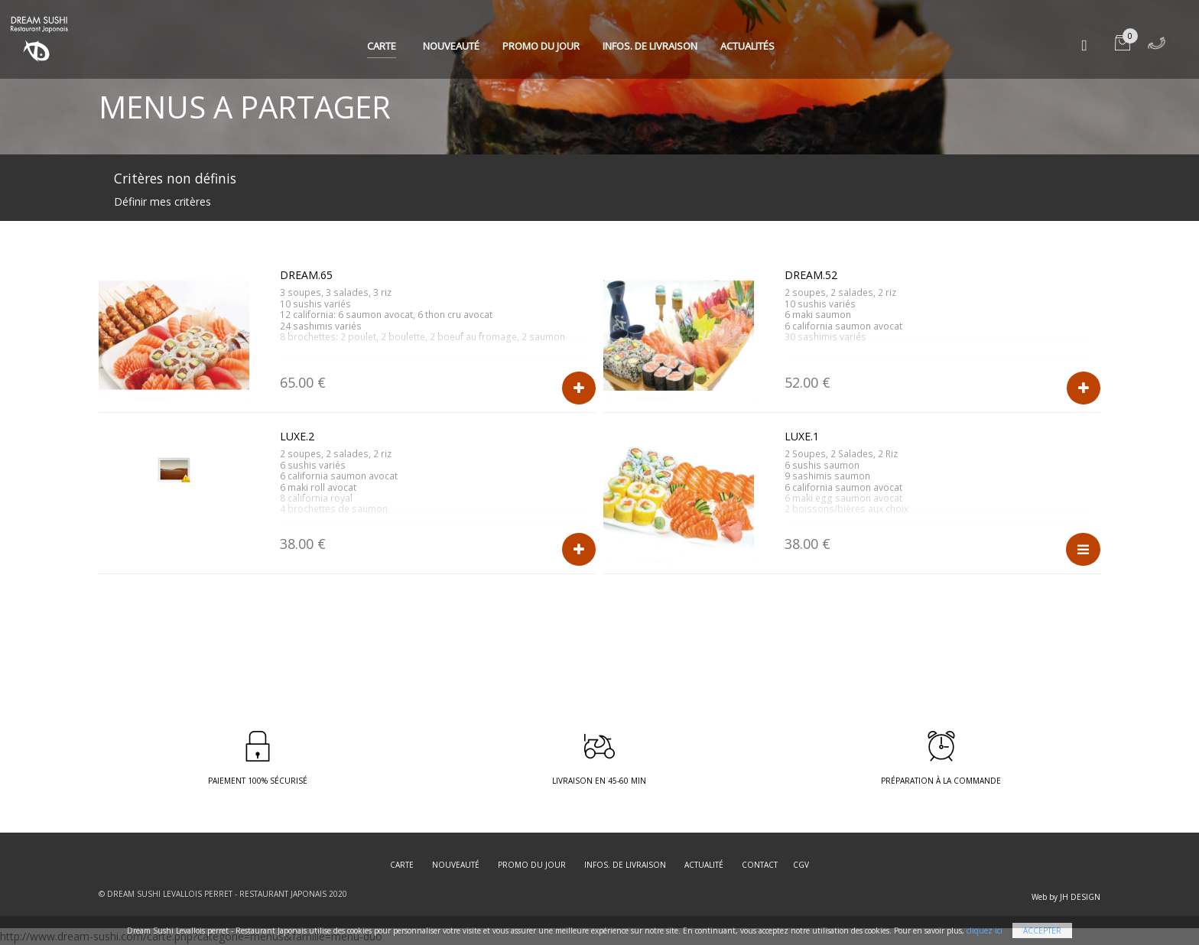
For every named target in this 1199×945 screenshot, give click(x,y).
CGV (801, 864)
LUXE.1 (802, 436)
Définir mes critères (162, 201)
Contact (760, 864)
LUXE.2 (297, 436)
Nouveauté (451, 46)
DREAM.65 (306, 275)
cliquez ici (984, 930)
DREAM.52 (811, 275)
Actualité (703, 864)
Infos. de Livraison (650, 46)
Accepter (1042, 930)
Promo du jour (541, 46)
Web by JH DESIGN (1066, 896)
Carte (381, 46)
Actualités (747, 46)
